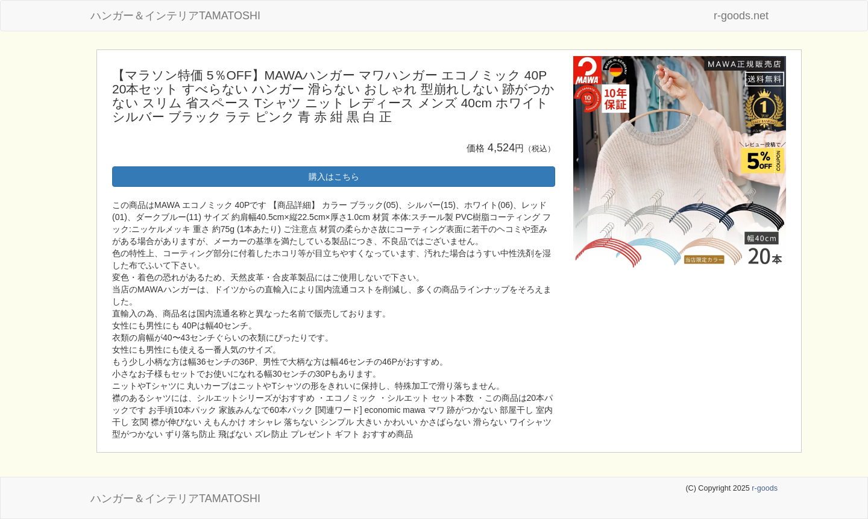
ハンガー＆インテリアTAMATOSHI (175, 16)
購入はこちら (334, 176)
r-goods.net (741, 16)
